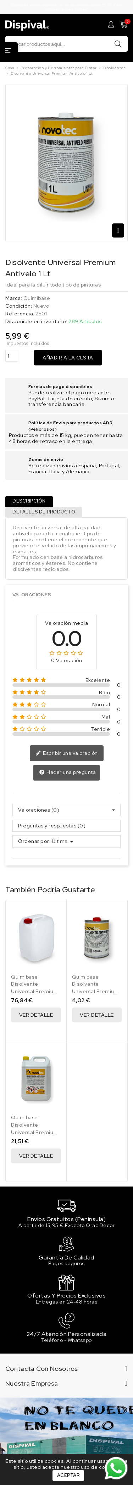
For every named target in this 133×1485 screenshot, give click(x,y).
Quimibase (36, 298)
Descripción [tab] (29, 501)
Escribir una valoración (66, 753)
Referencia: (19, 314)
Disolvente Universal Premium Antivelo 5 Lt (34, 1132)
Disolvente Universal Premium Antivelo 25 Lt (34, 991)
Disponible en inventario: (36, 322)
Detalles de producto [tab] (43, 512)
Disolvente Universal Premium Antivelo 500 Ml (95, 991)
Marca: (13, 298)
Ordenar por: (34, 841)
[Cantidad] (11, 356)
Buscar (117, 43)
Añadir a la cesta (68, 358)
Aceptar (68, 1475)
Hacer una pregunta (67, 772)
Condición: (18, 306)
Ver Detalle (36, 1015)
